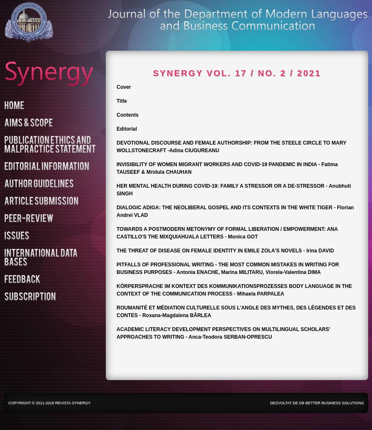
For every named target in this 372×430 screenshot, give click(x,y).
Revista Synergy (73, 403)
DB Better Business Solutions (331, 403)
